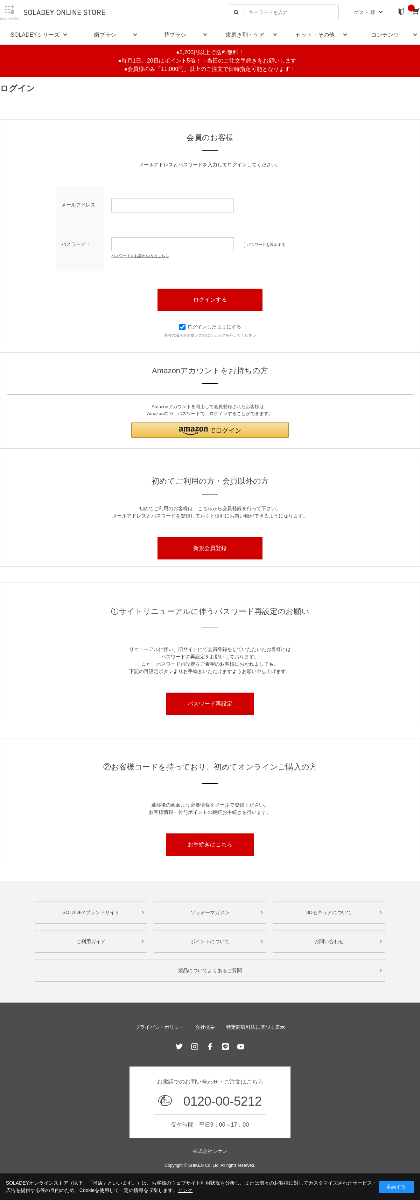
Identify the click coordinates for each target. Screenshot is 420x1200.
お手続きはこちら (210, 844)
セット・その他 (315, 35)
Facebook (210, 1046)
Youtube (241, 1046)
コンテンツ (385, 35)
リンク (185, 1190)
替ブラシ (175, 35)
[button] (210, 430)
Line (225, 1046)
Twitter (179, 1046)
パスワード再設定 (210, 704)
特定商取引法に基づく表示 (255, 1027)
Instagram (195, 1046)
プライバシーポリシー (159, 1027)
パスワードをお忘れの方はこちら (140, 256)
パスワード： (76, 244)
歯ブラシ (105, 35)
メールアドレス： (80, 205)
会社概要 (205, 1027)
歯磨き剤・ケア (245, 35)
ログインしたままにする (210, 327)
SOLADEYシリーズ (34, 35)
